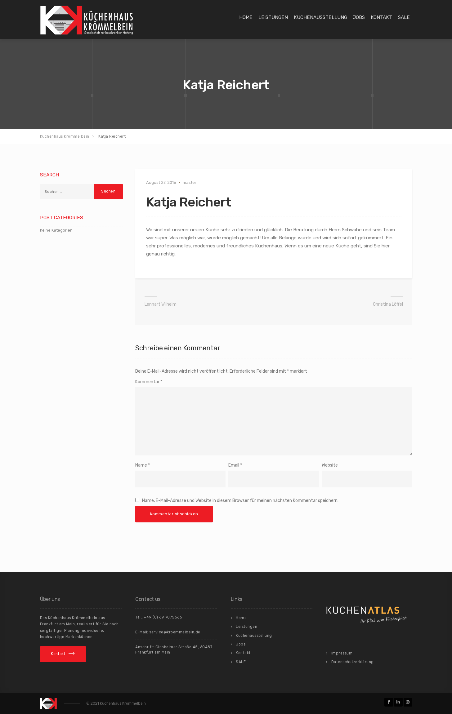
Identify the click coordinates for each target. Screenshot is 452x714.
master (189, 182)
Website (330, 465)
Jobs (359, 17)
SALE (404, 17)
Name (141, 465)
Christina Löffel (388, 304)
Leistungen (273, 17)
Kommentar (148, 381)
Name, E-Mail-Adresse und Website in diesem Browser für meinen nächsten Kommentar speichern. (240, 500)
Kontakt (381, 17)
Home (246, 17)
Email (233, 465)
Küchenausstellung (320, 17)
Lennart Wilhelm (161, 304)
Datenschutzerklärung (352, 662)
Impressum (342, 653)
